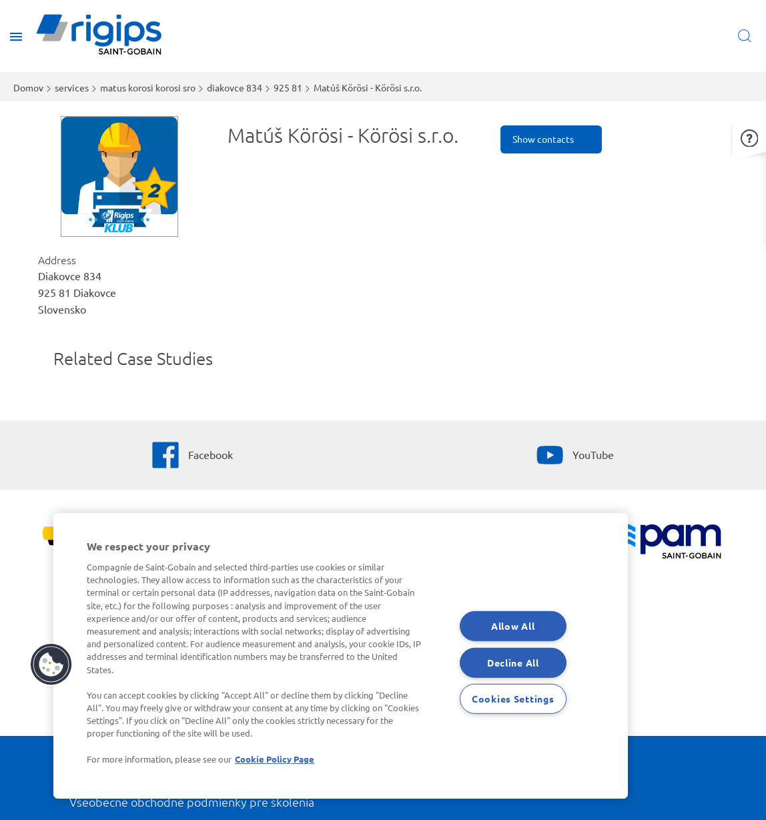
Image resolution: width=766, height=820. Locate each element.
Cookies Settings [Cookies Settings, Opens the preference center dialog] (513, 699)
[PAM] (662, 543)
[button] (749, 136)
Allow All (512, 626)
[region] (340, 656)
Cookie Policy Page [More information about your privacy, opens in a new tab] (274, 759)
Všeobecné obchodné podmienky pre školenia (191, 801)
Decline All (513, 663)
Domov (28, 87)
